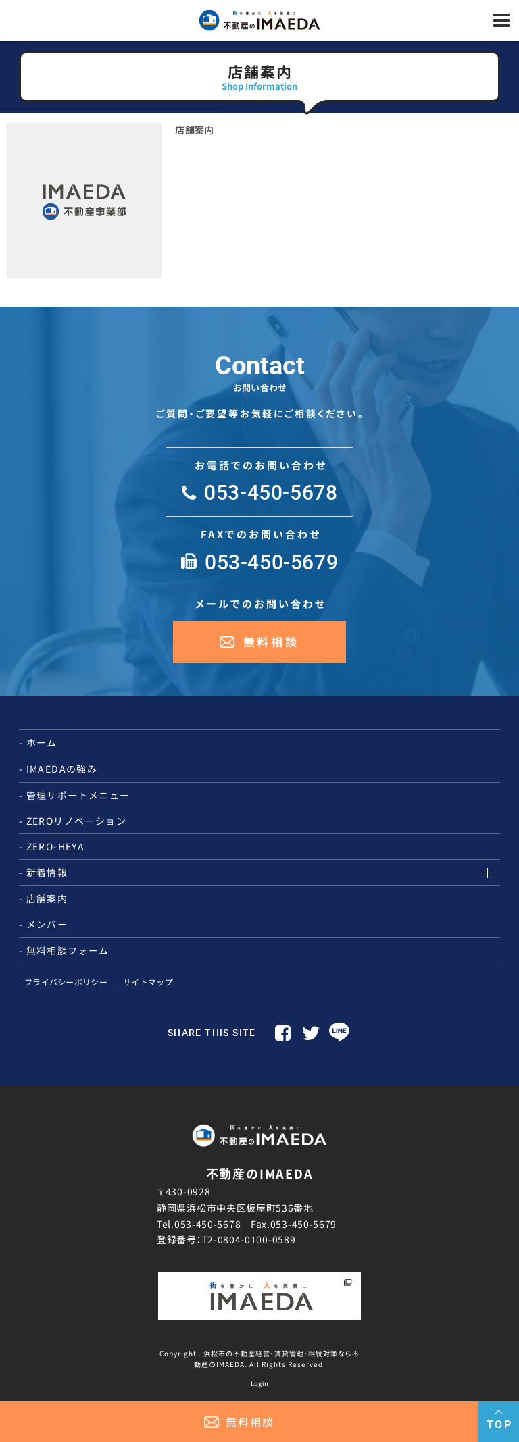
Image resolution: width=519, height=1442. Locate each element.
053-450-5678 (207, 1224)
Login (260, 1383)
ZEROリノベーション (76, 820)
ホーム (41, 742)
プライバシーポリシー (65, 981)
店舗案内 (194, 129)
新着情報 (47, 872)
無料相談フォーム (67, 950)
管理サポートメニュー (78, 795)
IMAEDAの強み (62, 768)
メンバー (47, 924)
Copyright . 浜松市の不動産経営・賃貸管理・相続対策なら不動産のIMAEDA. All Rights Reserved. (259, 1358)
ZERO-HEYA (55, 846)
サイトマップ (148, 981)
